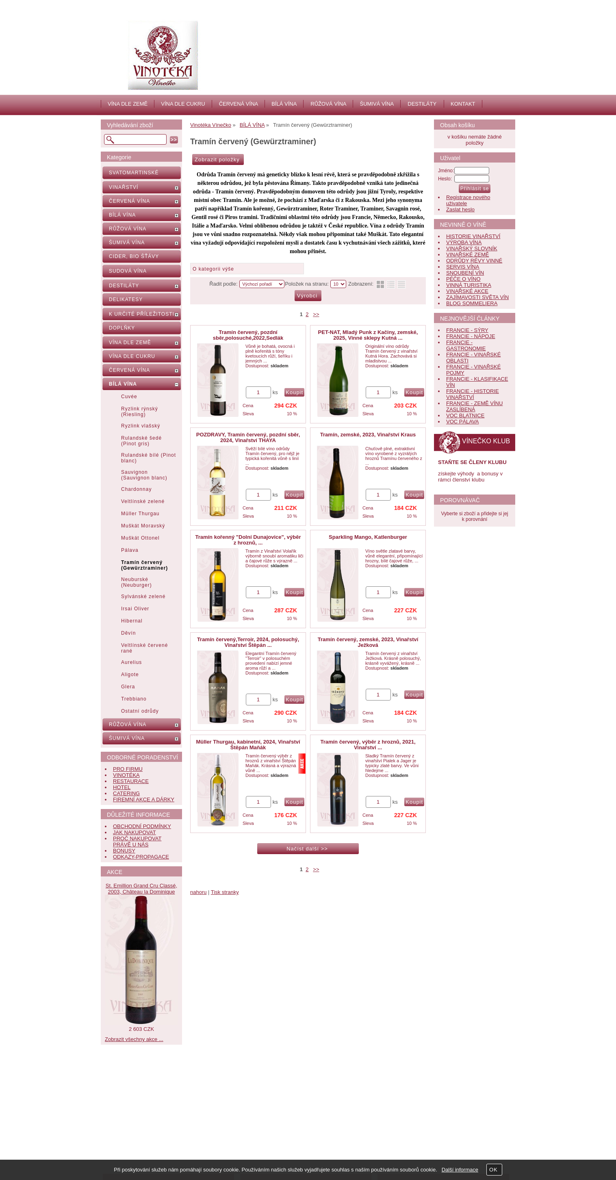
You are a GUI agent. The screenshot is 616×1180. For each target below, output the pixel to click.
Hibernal (132, 621)
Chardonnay (136, 489)
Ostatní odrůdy (140, 711)
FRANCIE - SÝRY (467, 330)
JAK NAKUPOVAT (134, 832)
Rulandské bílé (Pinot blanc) (148, 458)
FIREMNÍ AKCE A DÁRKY (143, 799)
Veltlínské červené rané (144, 648)
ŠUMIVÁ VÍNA (377, 104)
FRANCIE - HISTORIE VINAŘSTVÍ (472, 394)
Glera (128, 687)
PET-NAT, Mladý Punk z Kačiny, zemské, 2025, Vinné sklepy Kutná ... (368, 335)
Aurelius (131, 662)
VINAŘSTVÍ (123, 187)
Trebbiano (134, 699)
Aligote (130, 674)
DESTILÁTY (422, 104)
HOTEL (121, 787)
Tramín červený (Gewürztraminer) (144, 565)
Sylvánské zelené (143, 596)
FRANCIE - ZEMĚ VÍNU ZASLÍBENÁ (474, 406)
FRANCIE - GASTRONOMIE (466, 345)
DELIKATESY (126, 299)
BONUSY (124, 851)
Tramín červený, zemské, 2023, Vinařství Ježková (368, 642)
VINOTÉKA (126, 775)
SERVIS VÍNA (462, 267)
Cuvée (129, 396)
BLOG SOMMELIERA (471, 303)
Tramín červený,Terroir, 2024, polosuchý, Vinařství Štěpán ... (248, 642)
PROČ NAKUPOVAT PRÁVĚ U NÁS (137, 841)
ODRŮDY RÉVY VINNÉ (474, 261)
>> (316, 314)
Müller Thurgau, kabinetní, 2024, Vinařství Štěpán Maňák (248, 745)
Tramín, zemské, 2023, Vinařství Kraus (368, 435)
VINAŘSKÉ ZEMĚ (467, 255)
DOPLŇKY (122, 328)
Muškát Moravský (143, 526)
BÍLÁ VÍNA (284, 104)
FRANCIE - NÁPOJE (470, 336)
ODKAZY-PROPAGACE (141, 857)
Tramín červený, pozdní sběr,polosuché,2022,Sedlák (248, 335)
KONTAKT (463, 104)
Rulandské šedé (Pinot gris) (141, 441)
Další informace (460, 1170)
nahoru (198, 892)
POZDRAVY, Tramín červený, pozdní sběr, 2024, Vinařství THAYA (248, 437)
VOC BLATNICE (465, 415)
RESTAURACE (131, 781)
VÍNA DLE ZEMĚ (127, 104)
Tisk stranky (225, 892)
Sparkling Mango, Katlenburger (368, 537)
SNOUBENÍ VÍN (465, 273)
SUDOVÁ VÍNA (128, 271)
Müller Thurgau (140, 513)
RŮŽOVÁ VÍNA (328, 104)
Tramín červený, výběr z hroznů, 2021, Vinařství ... (367, 745)
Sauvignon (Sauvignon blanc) (144, 475)
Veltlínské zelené (143, 501)
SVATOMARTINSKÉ (133, 173)
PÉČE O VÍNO (463, 279)
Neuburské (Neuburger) (136, 582)
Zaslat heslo (460, 209)
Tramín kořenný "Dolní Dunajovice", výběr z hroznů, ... (248, 540)
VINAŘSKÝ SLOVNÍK (471, 248)
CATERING (126, 793)
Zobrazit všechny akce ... (134, 1039)
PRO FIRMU (128, 769)
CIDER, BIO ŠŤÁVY (134, 256)
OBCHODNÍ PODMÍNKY (142, 826)
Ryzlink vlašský (140, 426)
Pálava (130, 550)
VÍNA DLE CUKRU (183, 104)
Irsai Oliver (135, 609)
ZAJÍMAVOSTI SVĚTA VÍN (477, 297)
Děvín (128, 633)
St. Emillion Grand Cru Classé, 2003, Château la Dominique (141, 889)
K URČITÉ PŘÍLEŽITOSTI (141, 314)
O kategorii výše (213, 269)
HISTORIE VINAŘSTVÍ (473, 236)
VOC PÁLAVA (462, 422)
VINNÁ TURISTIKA (468, 285)
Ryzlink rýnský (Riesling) (139, 411)
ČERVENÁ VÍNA (238, 104)
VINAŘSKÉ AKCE (467, 291)
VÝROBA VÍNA (464, 242)
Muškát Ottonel (140, 538)
